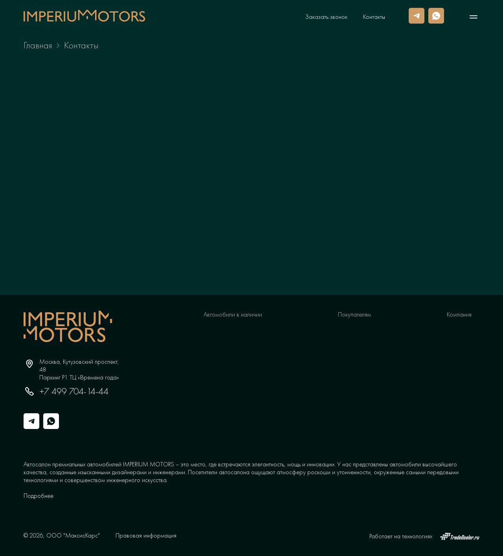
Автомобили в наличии (233, 315)
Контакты (374, 17)
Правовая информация (146, 535)
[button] (38, 496)
